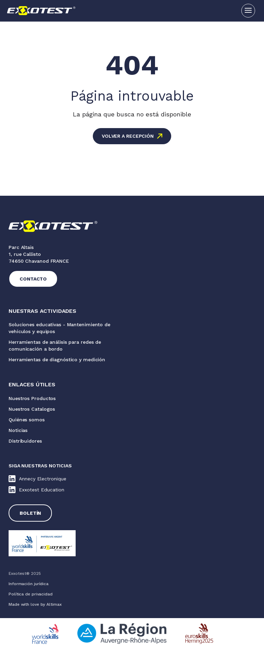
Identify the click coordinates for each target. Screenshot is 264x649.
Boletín (30, 513)
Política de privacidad (31, 594)
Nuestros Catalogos (32, 409)
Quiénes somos (27, 419)
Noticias (18, 430)
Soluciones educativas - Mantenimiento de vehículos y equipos (59, 328)
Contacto (33, 279)
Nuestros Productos (32, 398)
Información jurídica (28, 583)
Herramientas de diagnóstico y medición (57, 359)
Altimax (54, 604)
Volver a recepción (128, 136)
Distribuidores (25, 441)
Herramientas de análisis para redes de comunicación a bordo (55, 345)
